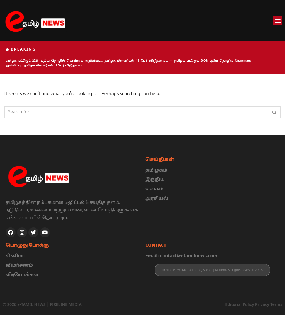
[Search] (136, 112)
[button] (277, 20)
